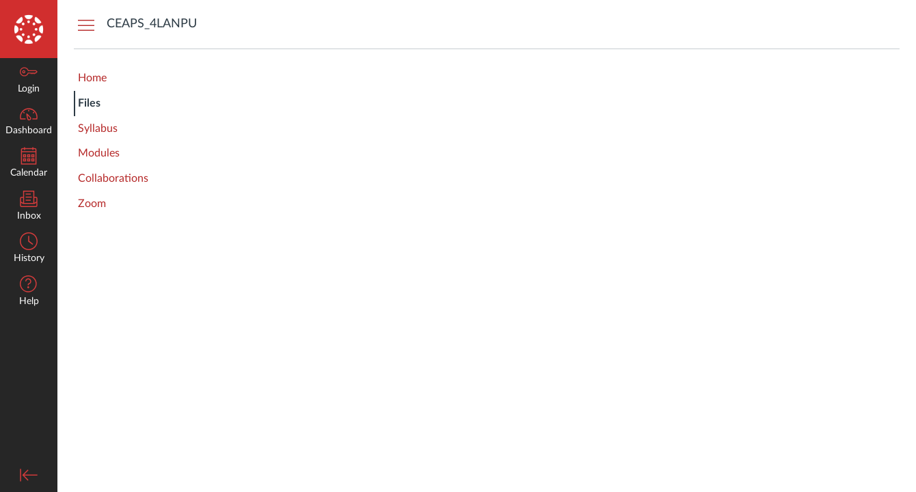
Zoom (92, 203)
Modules (99, 153)
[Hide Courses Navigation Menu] (86, 24)
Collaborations (113, 178)
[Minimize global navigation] (28, 475)
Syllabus (98, 128)
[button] (28, 292)
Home (92, 77)
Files (89, 103)
